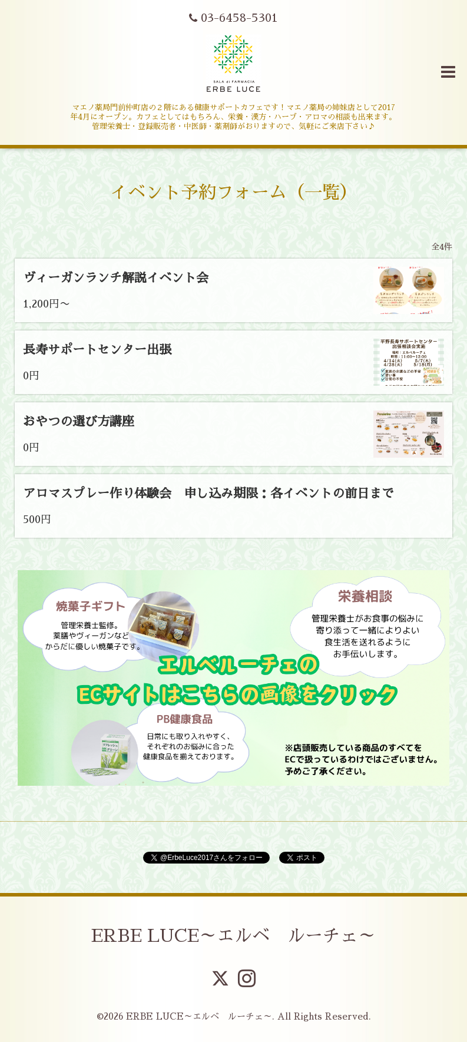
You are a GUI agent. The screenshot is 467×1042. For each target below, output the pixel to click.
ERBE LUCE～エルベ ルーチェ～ (233, 936)
